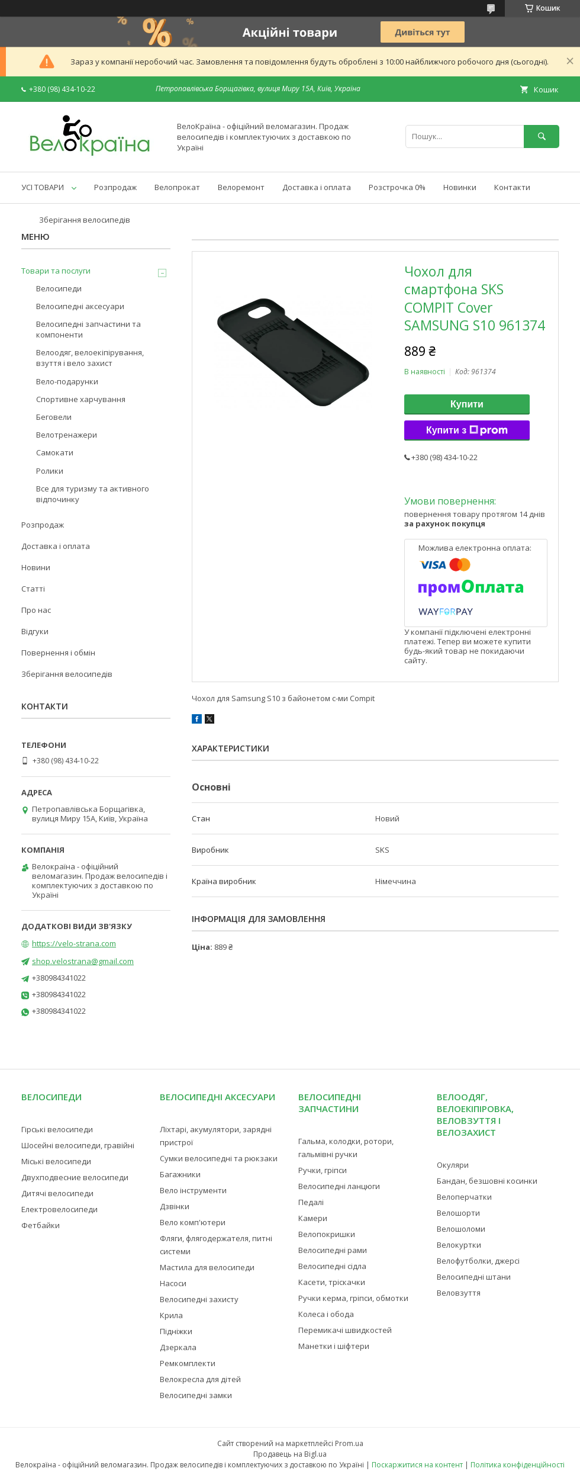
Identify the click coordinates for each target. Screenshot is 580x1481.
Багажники (180, 1174)
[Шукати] (541, 136)
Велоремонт (241, 187)
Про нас (36, 610)
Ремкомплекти (187, 1363)
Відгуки (35, 631)
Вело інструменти (193, 1190)
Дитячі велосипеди (57, 1193)
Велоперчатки (464, 1196)
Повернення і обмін (58, 652)
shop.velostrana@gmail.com (83, 961)
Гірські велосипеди (57, 1129)
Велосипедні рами (332, 1250)
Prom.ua (349, 1443)
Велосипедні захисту (199, 1299)
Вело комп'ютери (192, 1222)
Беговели (54, 417)
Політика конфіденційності (518, 1465)
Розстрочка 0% (397, 187)
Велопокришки (326, 1234)
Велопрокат (177, 187)
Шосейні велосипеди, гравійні (77, 1145)
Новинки (459, 187)
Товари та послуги (56, 270)
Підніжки (176, 1331)
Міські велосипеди (56, 1161)
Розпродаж (115, 187)
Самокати (54, 452)
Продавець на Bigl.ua (290, 1454)
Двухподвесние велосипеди (74, 1177)
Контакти (512, 187)
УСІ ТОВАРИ (42, 187)
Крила (171, 1315)
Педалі (311, 1202)
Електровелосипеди (59, 1209)
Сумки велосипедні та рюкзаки (219, 1158)
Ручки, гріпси (322, 1170)
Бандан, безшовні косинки (487, 1180)
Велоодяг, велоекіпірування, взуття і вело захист (90, 357)
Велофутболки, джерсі (478, 1260)
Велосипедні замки (196, 1395)
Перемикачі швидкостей (345, 1330)
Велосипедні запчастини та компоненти (88, 329)
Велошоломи (461, 1228)
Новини (35, 567)
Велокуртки (459, 1244)
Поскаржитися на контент (417, 1465)
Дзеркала (178, 1347)
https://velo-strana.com (74, 943)
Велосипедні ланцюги (339, 1186)
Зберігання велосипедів (84, 219)
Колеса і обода (326, 1314)
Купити (467, 404)
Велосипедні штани (474, 1276)
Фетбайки (40, 1225)
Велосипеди (59, 288)
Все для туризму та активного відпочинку (92, 494)
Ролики (49, 470)
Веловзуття (459, 1292)
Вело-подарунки (67, 381)
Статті (33, 588)
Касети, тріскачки (331, 1282)
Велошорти (458, 1212)
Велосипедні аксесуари (80, 306)
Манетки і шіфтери (333, 1346)
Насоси (173, 1283)
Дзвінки (174, 1206)
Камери (312, 1218)
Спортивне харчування (80, 399)
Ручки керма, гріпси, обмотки (353, 1298)
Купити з (467, 430)
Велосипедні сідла (332, 1266)
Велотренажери (66, 434)
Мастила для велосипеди (207, 1267)
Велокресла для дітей (200, 1379)
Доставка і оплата (316, 187)
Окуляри (453, 1164)
